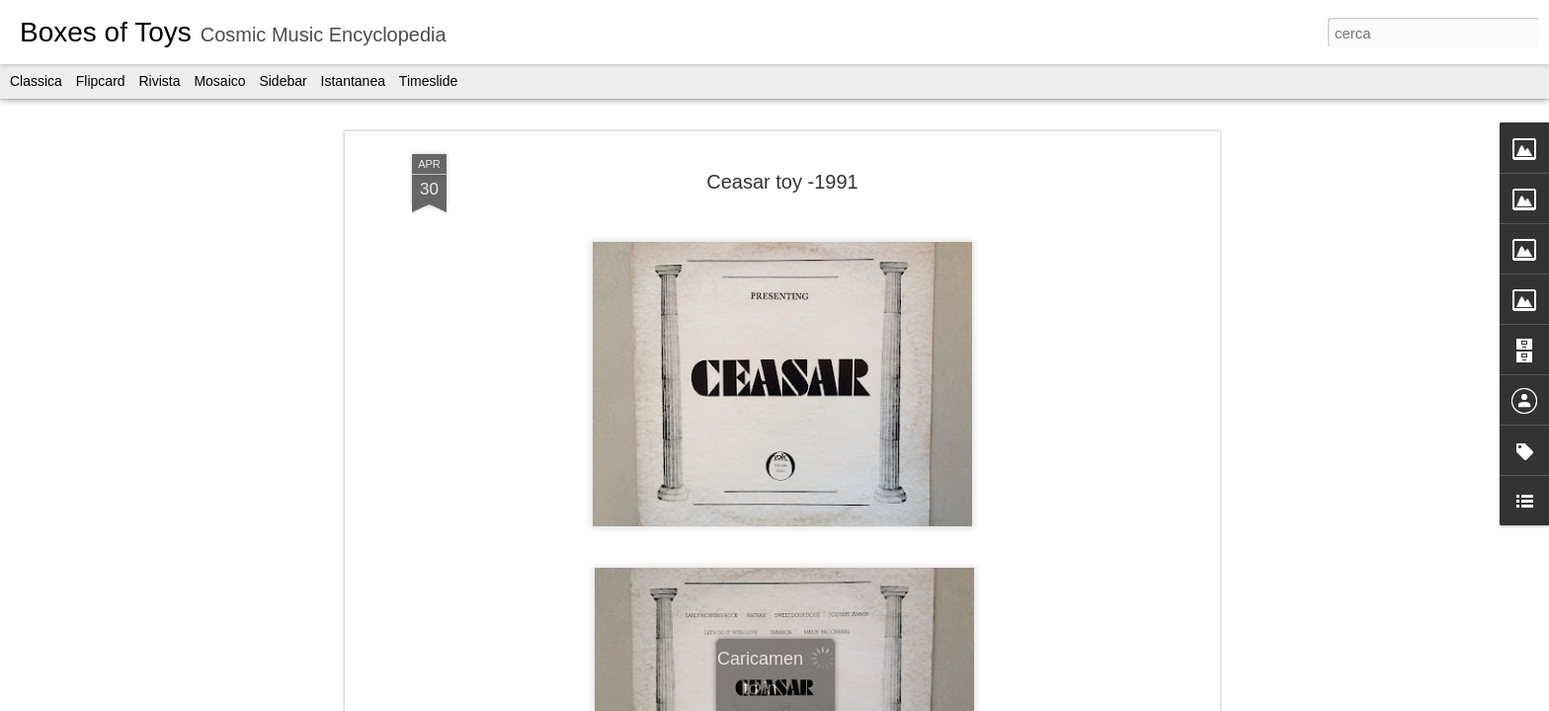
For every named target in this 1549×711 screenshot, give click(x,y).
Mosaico (219, 81)
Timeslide (428, 81)
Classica (36, 81)
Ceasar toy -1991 (781, 182)
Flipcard (100, 81)
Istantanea (353, 81)
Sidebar (282, 81)
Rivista (159, 81)
